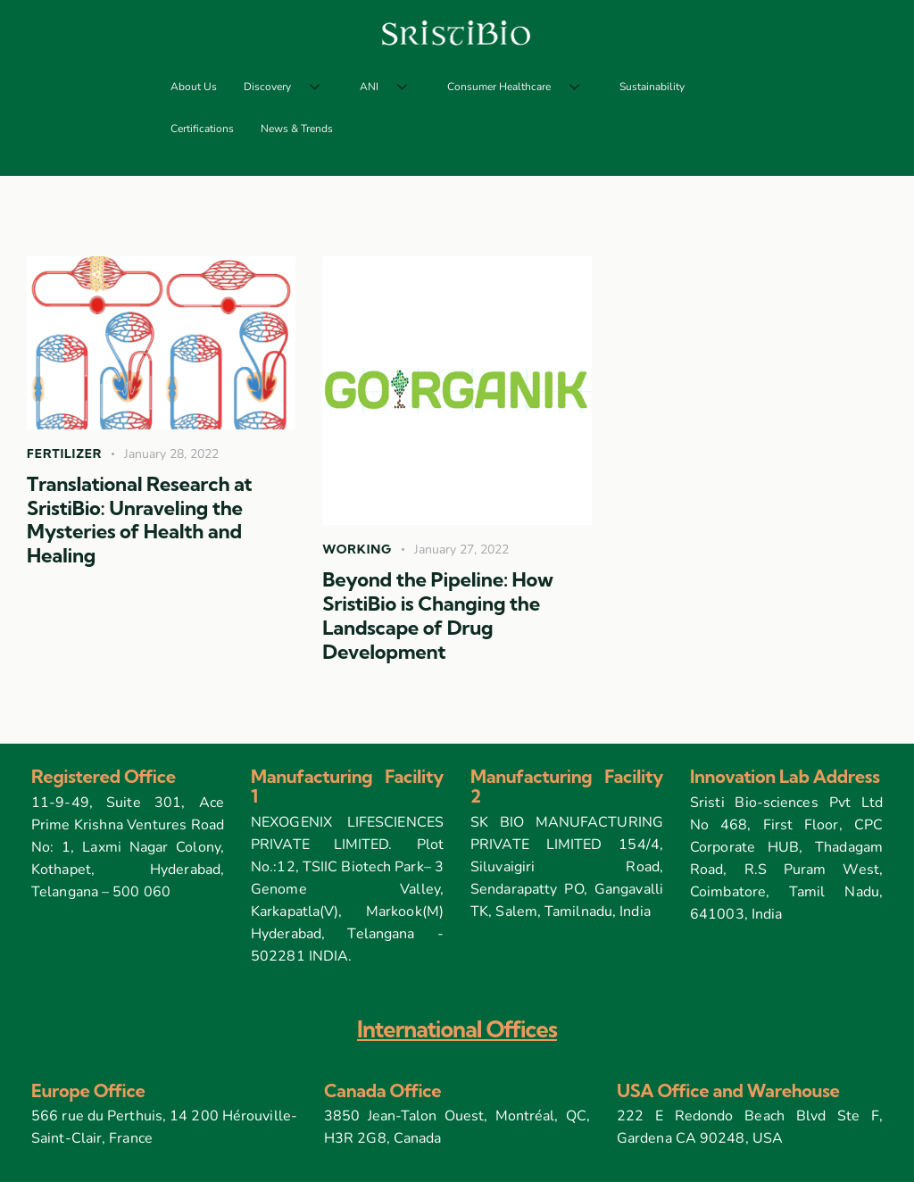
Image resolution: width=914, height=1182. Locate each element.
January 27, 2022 (461, 549)
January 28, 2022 (171, 453)
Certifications (202, 128)
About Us (193, 86)
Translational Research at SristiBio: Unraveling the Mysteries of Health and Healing (139, 520)
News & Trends (297, 128)
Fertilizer (64, 453)
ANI (390, 87)
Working (357, 549)
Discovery (288, 87)
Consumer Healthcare (520, 87)
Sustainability (652, 86)
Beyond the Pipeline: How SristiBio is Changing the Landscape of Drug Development (437, 615)
